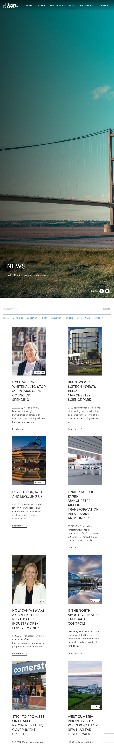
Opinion (27, 274)
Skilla (79, 317)
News (72, 5)
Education (32, 317)
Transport (98, 317)
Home (29, 5)
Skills (87, 317)
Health (43, 317)
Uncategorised (40, 274)
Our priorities (57, 5)
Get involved (103, 5)
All (9, 274)
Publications (86, 5)
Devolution (18, 317)
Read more (18, 428)
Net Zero (69, 317)
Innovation (56, 317)
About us (41, 5)
